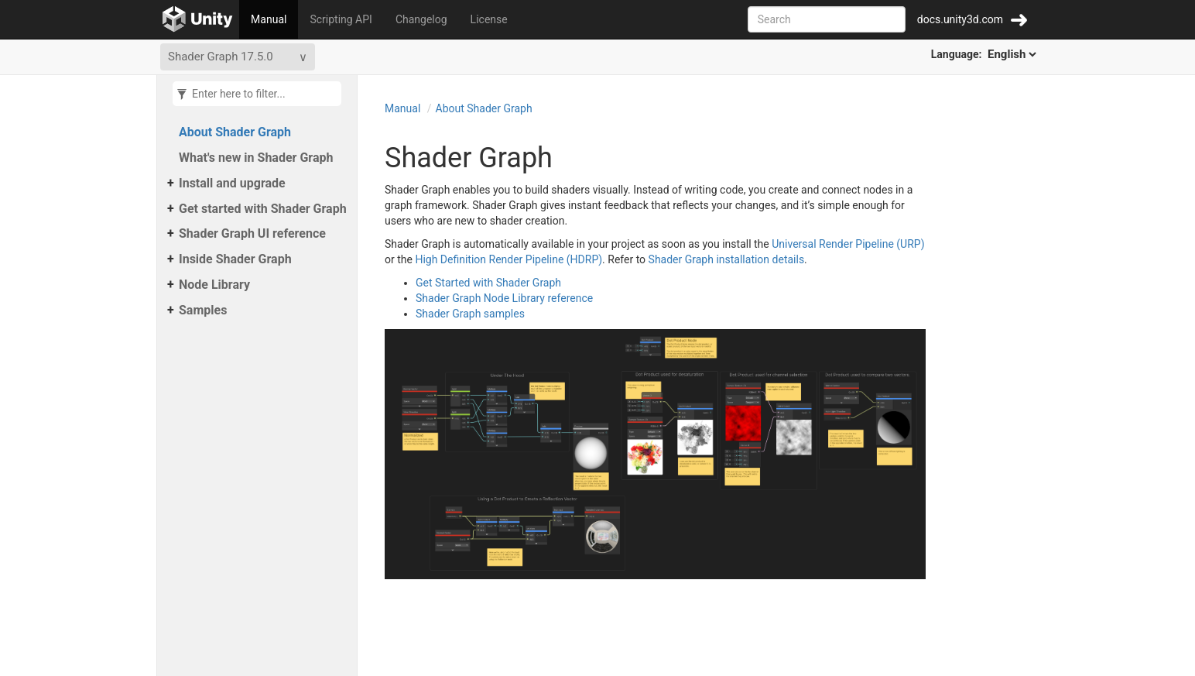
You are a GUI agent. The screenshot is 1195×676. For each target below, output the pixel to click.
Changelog (421, 19)
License (489, 19)
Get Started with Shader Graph (488, 282)
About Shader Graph (235, 132)
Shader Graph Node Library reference (504, 298)
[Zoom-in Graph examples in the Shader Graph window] (655, 453)
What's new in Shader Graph (256, 157)
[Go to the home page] (197, 19)
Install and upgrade (232, 183)
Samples (203, 310)
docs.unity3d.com (960, 19)
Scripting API (341, 19)
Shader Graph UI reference (252, 233)
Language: (985, 54)
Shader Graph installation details (727, 259)
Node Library (214, 284)
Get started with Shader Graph (263, 208)
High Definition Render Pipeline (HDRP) (508, 259)
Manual (268, 19)
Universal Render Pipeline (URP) (848, 244)
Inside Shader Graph (235, 259)
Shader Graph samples (470, 313)
